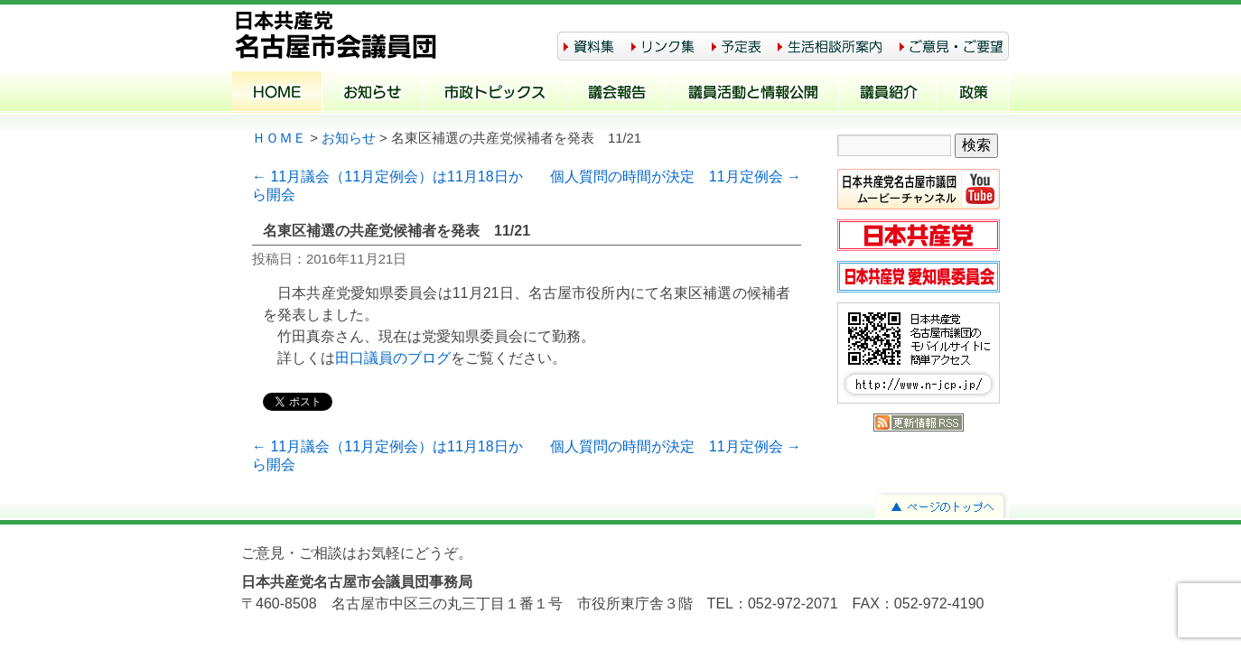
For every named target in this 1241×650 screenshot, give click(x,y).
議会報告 (616, 93)
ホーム (277, 93)
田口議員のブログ (393, 358)
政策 (973, 93)
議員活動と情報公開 (753, 93)
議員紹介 (888, 93)
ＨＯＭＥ (279, 138)
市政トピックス (494, 93)
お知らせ (372, 93)
